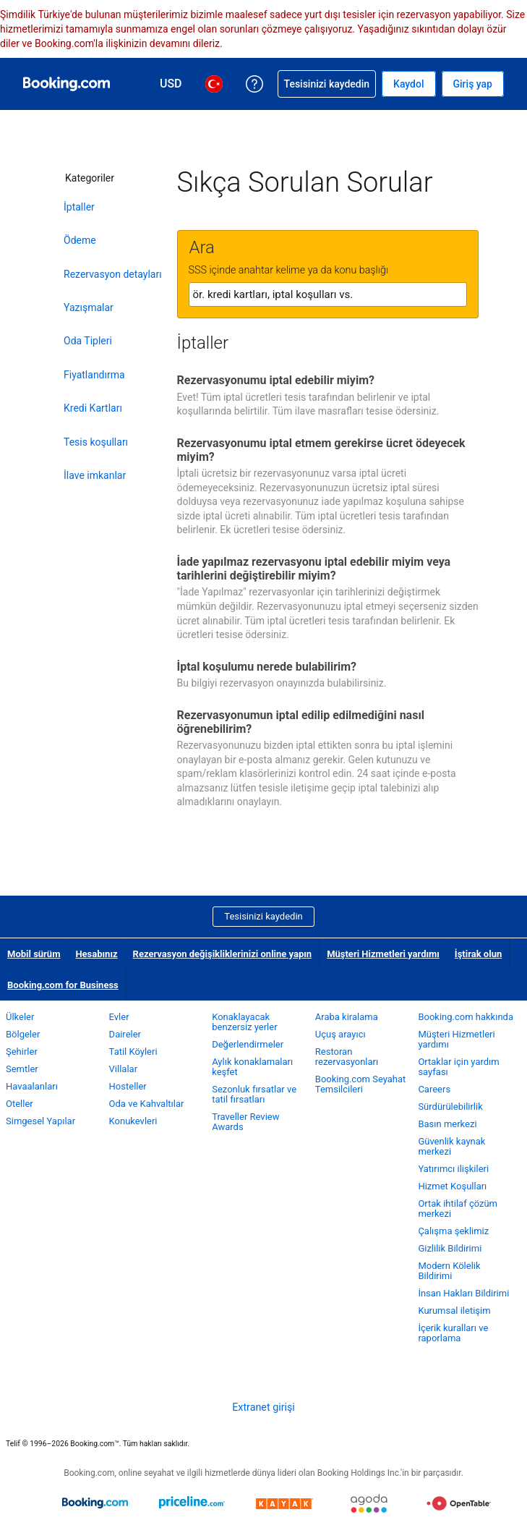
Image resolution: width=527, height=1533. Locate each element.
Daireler (125, 1034)
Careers (434, 1089)
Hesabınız (96, 953)
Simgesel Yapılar (40, 1121)
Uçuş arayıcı (340, 1034)
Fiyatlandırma (94, 375)
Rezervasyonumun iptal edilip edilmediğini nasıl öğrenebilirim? (301, 722)
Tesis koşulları (96, 442)
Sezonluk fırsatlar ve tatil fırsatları (254, 1094)
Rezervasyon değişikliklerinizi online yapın (222, 953)
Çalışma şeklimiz (453, 1231)
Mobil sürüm (33, 953)
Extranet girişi (263, 1407)
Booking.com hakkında (465, 1016)
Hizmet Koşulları (452, 1186)
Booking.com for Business (63, 985)
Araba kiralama (346, 1016)
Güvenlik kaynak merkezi (451, 1146)
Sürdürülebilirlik (450, 1106)
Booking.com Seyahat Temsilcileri (360, 1084)
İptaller (79, 207)
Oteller (19, 1103)
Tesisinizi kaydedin (263, 916)
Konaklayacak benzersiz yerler (244, 1021)
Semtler (22, 1068)
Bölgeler (23, 1034)
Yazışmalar (88, 307)
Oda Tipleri (88, 341)
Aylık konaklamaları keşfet (252, 1066)
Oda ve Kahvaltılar (146, 1103)
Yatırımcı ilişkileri (453, 1168)
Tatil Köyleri (133, 1051)
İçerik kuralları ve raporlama (453, 1332)
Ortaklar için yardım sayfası (458, 1066)
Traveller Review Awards (245, 1121)
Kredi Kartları (93, 408)
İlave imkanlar (95, 475)
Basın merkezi (447, 1123)
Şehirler (22, 1051)
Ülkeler (20, 1016)
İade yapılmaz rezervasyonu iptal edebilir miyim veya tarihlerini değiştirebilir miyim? (314, 568)
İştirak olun (478, 953)
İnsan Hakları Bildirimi (463, 1293)
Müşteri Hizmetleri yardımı (383, 953)
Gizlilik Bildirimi (449, 1248)
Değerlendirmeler (247, 1044)
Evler (119, 1016)
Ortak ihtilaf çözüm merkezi (457, 1208)
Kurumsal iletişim (454, 1310)
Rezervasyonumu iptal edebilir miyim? (275, 380)
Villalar (123, 1068)
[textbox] (328, 294)
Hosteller (128, 1086)
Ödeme (80, 240)
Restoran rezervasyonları (346, 1056)
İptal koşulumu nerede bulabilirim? (267, 667)
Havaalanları (32, 1086)
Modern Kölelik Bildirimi (449, 1270)
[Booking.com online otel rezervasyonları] (66, 84)
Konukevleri (133, 1121)
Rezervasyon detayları (113, 274)
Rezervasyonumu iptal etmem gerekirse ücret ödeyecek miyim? (321, 450)
